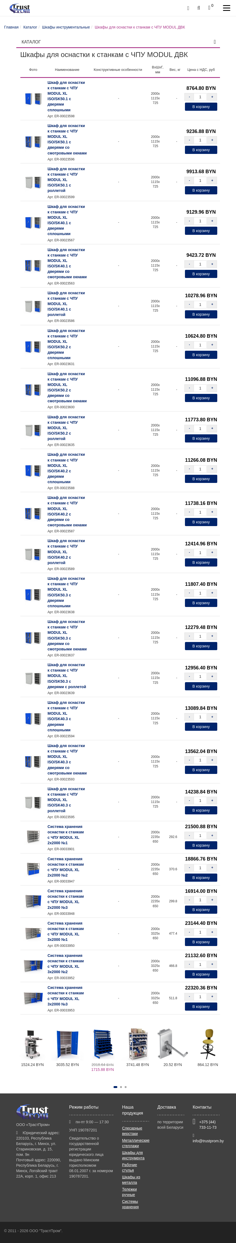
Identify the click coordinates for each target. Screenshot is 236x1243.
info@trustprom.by (208, 1141)
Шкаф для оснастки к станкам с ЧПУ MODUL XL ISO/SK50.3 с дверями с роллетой (67, 676)
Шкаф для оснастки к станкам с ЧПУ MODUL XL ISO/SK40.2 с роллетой (66, 552)
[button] (115, 1087)
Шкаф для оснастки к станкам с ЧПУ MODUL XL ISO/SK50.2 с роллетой (66, 428)
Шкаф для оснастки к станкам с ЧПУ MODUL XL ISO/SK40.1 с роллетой (66, 304)
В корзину (201, 107)
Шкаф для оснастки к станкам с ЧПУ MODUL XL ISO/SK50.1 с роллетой (66, 180)
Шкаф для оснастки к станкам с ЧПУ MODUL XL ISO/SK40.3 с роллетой (66, 800)
